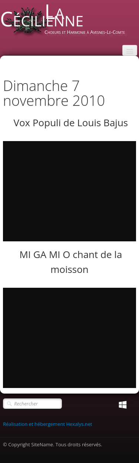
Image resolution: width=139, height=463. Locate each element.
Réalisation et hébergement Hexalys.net (47, 424)
